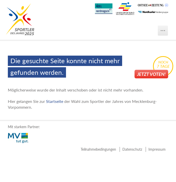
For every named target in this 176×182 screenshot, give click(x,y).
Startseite (54, 101)
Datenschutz (132, 149)
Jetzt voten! (151, 74)
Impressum (157, 149)
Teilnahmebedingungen (98, 149)
